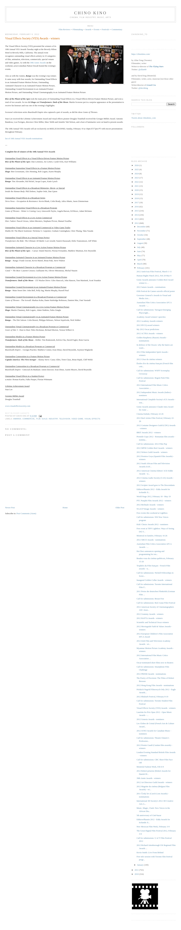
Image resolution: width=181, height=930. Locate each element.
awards (17, 419)
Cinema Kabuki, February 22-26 (150, 414)
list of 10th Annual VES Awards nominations (23, 138)
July (139, 247)
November (141, 231)
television (64, 419)
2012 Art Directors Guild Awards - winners (154, 782)
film (38, 419)
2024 (137, 173)
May (139, 255)
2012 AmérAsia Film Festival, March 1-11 (154, 271)
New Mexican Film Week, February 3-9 (153, 826)
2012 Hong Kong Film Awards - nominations (155, 685)
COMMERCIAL (28, 419)
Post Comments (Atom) (26, 513)
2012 (137, 223)
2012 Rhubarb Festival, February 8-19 (152, 696)
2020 (137, 190)
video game (77, 419)
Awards (88, 29)
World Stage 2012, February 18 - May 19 (154, 496)
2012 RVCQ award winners (148, 325)
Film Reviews (64, 29)
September (141, 239)
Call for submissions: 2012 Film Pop (152, 444)
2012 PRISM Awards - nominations (151, 674)
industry (53, 419)
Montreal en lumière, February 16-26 (152, 535)
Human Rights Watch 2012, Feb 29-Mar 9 (154, 275)
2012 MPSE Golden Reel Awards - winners (155, 448)
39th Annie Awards (38, 62)
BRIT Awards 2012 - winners (149, 432)
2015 (137, 211)
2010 (137, 874)
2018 (137, 198)
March (140, 264)
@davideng (143, 88)
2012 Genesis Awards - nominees (150, 719)
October (140, 235)
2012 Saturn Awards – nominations (151, 287)
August (140, 243)
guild (44, 419)
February (141, 268)
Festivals (105, 29)
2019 (137, 194)
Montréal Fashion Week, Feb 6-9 (150, 767)
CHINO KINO (90, 13)
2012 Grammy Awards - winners (150, 614)
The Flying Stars (156, 66)
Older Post (119, 507)
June (139, 251)
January (140, 865)
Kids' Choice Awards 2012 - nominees (152, 524)
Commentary (116, 29)
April (139, 259)
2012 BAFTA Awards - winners (150, 618)
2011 (137, 870)
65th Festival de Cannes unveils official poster (156, 291)
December (141, 226)
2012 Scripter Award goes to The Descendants (156, 485)
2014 (137, 215)
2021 (137, 186)
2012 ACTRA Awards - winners (150, 333)
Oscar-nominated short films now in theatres (155, 662)
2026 (137, 165)
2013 (137, 219)
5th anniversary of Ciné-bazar (149, 815)
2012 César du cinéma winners (149, 359)
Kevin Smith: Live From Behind (150, 852)
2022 (137, 182)
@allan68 (142, 69)
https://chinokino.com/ (140, 54)
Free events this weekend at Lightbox (152, 513)
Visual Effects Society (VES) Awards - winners (32, 38)
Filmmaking (78, 29)
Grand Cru (151, 85)
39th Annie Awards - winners (149, 778)
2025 (137, 169)
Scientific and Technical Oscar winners (153, 622)
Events (96, 29)
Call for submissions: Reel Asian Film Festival (156, 603)
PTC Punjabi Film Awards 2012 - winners (154, 500)
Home (65, 507)
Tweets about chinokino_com (143, 118)
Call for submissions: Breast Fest (150, 598)
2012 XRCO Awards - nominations (151, 540)
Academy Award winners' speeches (151, 317)
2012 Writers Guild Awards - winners (152, 452)
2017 (137, 202)
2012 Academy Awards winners (150, 321)
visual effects (92, 419)
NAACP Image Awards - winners (150, 509)
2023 (137, 178)
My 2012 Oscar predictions (148, 329)
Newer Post (10, 507)
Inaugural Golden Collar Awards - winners (154, 580)
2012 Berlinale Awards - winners (150, 504)
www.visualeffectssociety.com (17, 406)
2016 (137, 206)
